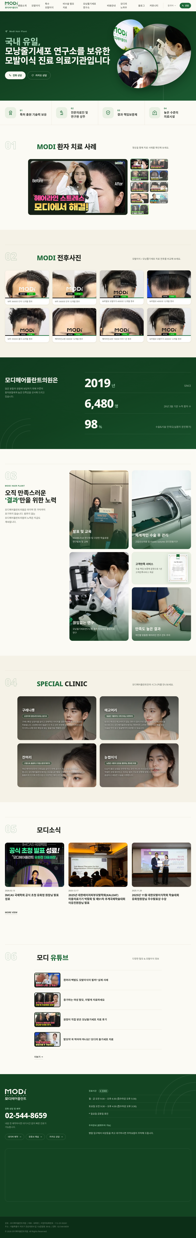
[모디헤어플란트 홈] (11, 5)
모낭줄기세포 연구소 (89, 5)
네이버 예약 (14, 1136)
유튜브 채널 (35, 1136)
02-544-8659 (26, 1115)
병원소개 (22, 5)
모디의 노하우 (124, 5)
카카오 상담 (39, 75)
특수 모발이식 (49, 5)
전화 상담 (15, 75)
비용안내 (111, 5)
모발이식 (36, 5)
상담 (185, 5)
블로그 (141, 5)
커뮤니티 (154, 5)
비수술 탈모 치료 (68, 5)
